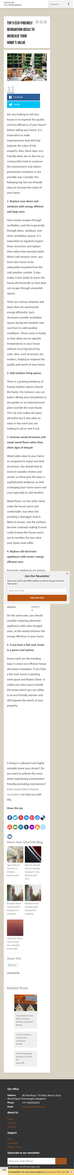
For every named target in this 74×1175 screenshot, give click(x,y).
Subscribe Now (37, 598)
